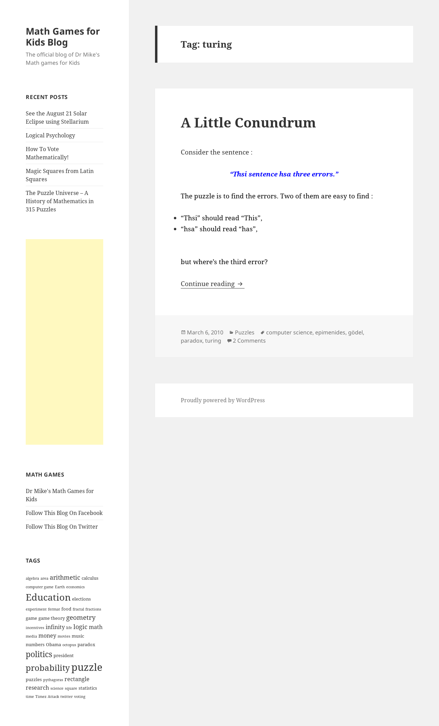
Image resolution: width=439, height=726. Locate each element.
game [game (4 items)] (31, 618)
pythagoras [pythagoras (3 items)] (53, 679)
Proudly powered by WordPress (223, 400)
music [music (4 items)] (78, 636)
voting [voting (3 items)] (79, 696)
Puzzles (244, 332)
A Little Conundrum (248, 122)
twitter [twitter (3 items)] (66, 696)
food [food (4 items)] (66, 609)
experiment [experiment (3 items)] (36, 609)
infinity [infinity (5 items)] (55, 627)
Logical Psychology (50, 135)
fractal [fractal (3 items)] (78, 609)
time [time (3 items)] (30, 696)
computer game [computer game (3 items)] (40, 587)
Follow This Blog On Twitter (62, 526)
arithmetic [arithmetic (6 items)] (65, 577)
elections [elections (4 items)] (81, 599)
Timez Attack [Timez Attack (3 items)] (47, 696)
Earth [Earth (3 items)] (60, 587)
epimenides (330, 332)
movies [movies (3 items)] (64, 636)
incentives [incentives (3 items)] (35, 627)
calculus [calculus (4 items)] (90, 578)
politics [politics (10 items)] (39, 654)
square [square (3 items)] (71, 688)
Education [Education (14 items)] (48, 597)
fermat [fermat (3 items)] (54, 609)
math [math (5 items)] (96, 627)
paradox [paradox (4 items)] (86, 644)
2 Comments (249, 340)
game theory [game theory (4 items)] (51, 618)
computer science (289, 332)
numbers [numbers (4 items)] (35, 644)
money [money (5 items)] (47, 635)
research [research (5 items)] (37, 687)
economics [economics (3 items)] (75, 587)
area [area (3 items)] (44, 578)
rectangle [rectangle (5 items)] (77, 679)
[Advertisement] (64, 342)
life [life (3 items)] (69, 627)
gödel (355, 332)
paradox (191, 340)
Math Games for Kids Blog (63, 36)
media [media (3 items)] (31, 636)
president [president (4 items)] (64, 655)
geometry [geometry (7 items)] (81, 617)
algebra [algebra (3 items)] (32, 578)
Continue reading (213, 283)
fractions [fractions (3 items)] (93, 609)
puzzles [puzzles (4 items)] (34, 679)
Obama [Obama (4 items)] (53, 644)
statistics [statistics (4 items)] (88, 688)
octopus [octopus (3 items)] (69, 644)
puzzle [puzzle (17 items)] (87, 667)
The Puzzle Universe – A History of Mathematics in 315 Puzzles (60, 201)
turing (213, 340)
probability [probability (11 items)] (48, 667)
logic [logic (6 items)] (80, 627)
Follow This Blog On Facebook (64, 513)
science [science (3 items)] (56, 688)
